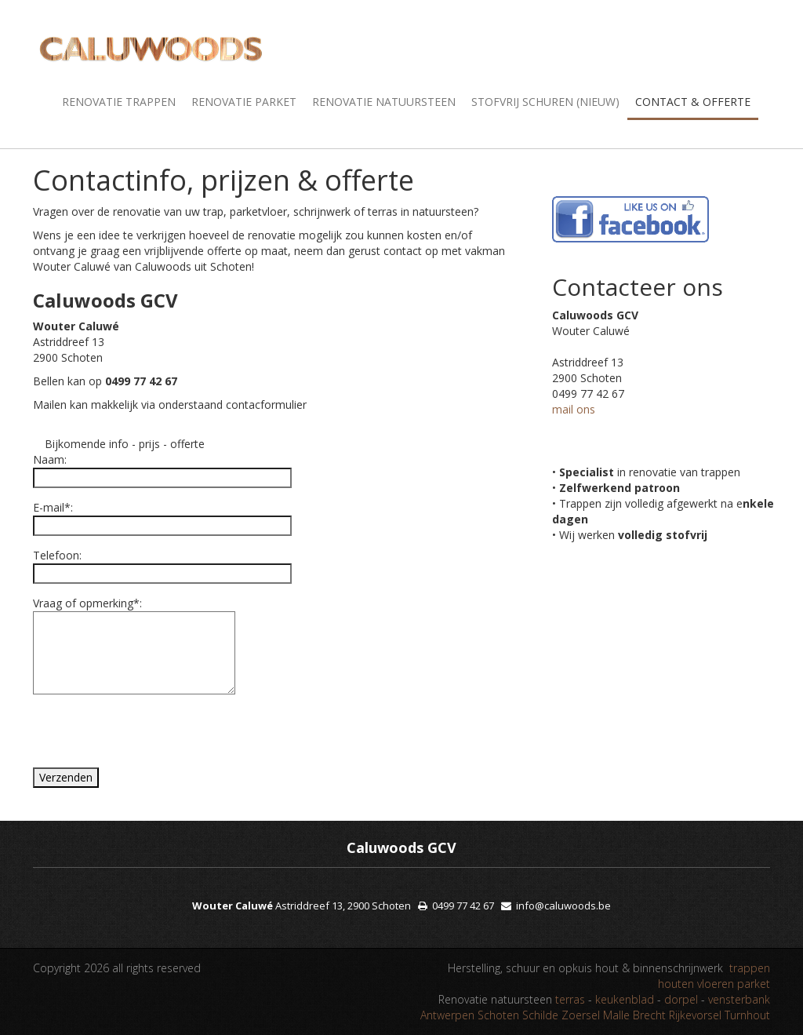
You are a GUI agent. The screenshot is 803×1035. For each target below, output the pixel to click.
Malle (616, 1015)
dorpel (682, 999)
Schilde (540, 1015)
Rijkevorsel (695, 1015)
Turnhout (747, 1015)
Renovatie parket (243, 101)
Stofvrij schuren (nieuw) (545, 101)
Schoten (498, 1015)
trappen (749, 967)
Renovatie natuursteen (384, 101)
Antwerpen (447, 1015)
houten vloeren (696, 983)
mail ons (573, 409)
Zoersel (580, 1015)
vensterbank (739, 999)
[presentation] (140, 736)
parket (753, 983)
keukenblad (626, 999)
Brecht (649, 1015)
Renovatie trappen (119, 101)
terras (571, 999)
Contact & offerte (692, 101)
